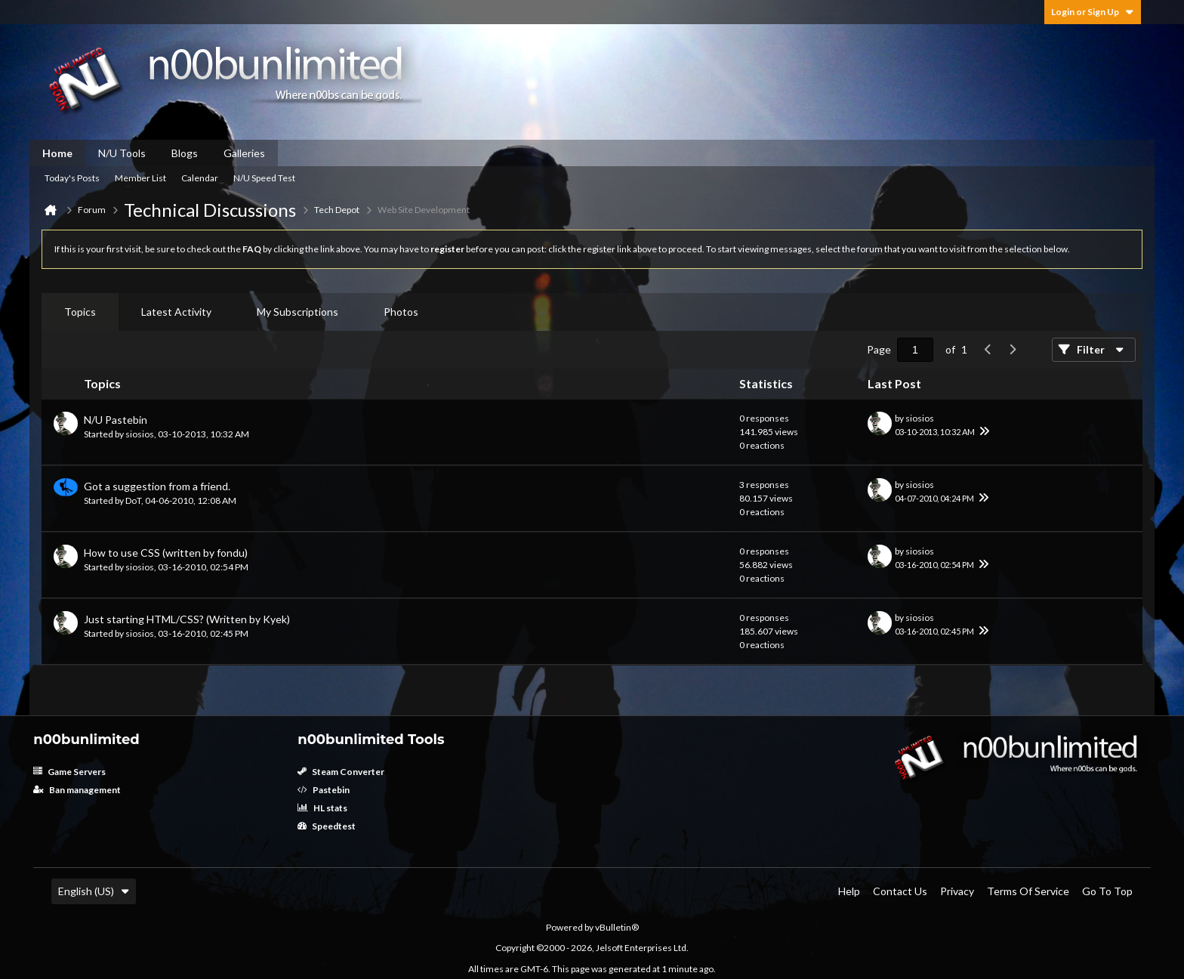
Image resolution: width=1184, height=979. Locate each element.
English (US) (93, 891)
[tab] (80, 312)
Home (57, 153)
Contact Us (900, 891)
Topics (80, 311)
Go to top (1107, 891)
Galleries (244, 153)
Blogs (184, 153)
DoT (133, 500)
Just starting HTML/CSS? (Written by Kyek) (187, 619)
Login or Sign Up (1092, 11)
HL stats (322, 808)
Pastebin (324, 789)
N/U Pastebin (115, 419)
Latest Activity (176, 311)
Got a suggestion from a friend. (157, 486)
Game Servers (69, 771)
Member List (140, 178)
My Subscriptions (297, 311)
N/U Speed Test (264, 178)
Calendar (199, 178)
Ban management (77, 789)
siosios (139, 434)
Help (849, 891)
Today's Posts (72, 178)
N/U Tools (122, 153)
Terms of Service (1028, 891)
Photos (401, 311)
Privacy (957, 891)
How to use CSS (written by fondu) (166, 552)
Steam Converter (341, 771)
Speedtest (327, 826)
